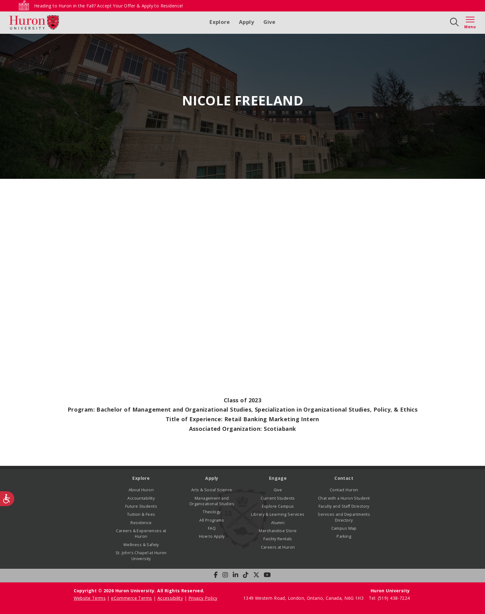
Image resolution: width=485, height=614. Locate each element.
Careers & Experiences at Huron (141, 533)
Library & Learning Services (277, 514)
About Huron (141, 490)
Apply (246, 21)
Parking (344, 536)
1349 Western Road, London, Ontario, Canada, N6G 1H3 (304, 598)
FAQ (212, 528)
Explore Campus (278, 506)
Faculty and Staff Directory (344, 506)
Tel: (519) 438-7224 (389, 598)
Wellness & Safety (141, 544)
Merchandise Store (278, 530)
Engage (278, 478)
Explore (219, 21)
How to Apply (212, 536)
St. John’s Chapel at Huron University (141, 555)
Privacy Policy (203, 598)
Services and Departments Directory (344, 517)
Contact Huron (344, 490)
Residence (141, 522)
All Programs (211, 520)
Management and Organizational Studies (211, 501)
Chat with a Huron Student (344, 498)
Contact (343, 478)
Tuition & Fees (141, 514)
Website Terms (90, 598)
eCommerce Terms (131, 598)
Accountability (141, 498)
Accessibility (170, 598)
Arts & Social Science (211, 490)
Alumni (278, 522)
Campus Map (344, 528)
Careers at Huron (278, 547)
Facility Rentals (277, 538)
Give (269, 21)
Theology (212, 512)
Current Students (278, 498)
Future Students (141, 506)
